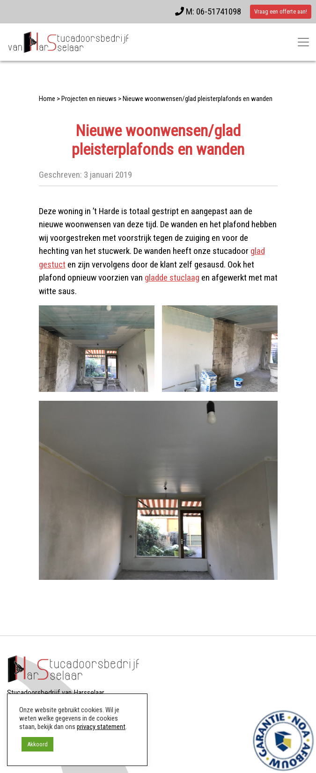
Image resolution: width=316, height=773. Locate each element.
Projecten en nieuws (89, 98)
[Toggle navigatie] (303, 42)
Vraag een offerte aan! (280, 11)
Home (47, 98)
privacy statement (101, 726)
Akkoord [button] (37, 744)
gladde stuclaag (172, 277)
